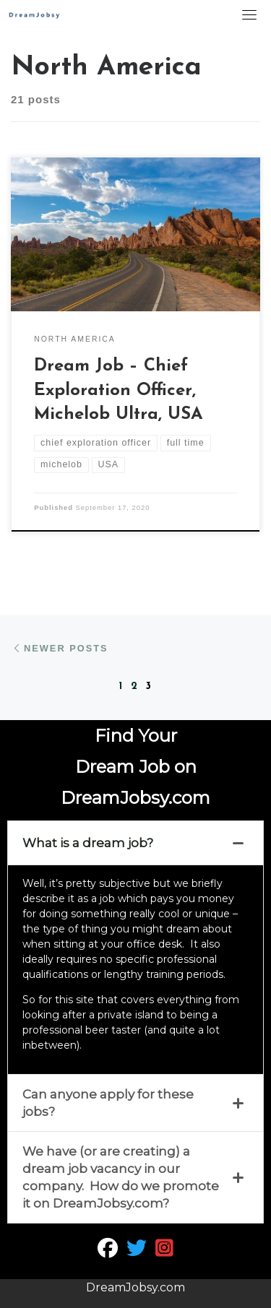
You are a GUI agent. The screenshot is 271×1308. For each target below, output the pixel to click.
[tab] (135, 843)
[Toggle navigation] (249, 14)
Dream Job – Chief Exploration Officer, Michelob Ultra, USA (118, 390)
